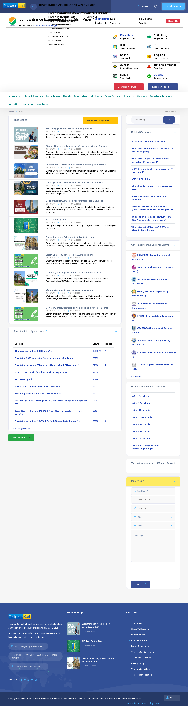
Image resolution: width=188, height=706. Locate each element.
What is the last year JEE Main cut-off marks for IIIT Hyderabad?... (48, 365)
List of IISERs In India (141, 417)
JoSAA (158, 74)
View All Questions (21, 429)
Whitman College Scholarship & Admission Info (69, 290)
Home (45, 6)
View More (136, 376)
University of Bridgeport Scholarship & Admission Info (73, 272)
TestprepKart (136, 623)
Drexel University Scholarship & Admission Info (70, 237)
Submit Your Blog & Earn (98, 121)
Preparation (26, 104)
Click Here (126, 35)
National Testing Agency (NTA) (47, 26)
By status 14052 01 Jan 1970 (63, 275)
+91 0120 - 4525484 (31, 666)
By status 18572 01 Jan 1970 (63, 258)
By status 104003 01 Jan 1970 (63, 240)
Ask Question (173, 6)
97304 (95, 372)
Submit (141, 584)
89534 (95, 411)
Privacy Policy (136, 663)
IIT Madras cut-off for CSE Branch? (149, 141)
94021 (95, 393)
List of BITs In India (140, 424)
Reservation (81, 96)
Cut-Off (12, 104)
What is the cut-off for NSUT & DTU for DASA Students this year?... (47, 421)
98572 (95, 358)
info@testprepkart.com (31, 646)
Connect (113, 6)
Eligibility (128, 96)
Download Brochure (127, 87)
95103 (95, 386)
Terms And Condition (140, 658)
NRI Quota (97, 6)
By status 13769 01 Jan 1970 (63, 311)
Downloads (42, 104)
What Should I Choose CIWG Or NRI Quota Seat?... (39, 386)
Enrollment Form (138, 640)
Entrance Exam (78, 6)
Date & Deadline (34, 96)
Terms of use (133, 703)
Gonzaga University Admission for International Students (74, 182)
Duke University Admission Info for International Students (75, 201)
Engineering (102, 18)
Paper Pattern (113, 96)
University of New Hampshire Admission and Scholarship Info (77, 308)
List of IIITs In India (140, 410)
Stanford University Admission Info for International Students (76, 146)
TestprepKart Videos (139, 669)
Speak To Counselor (139, 629)
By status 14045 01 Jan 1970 (63, 293)
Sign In (143, 6)
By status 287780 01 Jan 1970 (63, 204)
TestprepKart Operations (141, 652)
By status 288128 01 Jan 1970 (63, 185)
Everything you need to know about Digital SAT (69, 128)
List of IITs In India (140, 396)
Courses (59, 6)
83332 (95, 421)
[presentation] (150, 568)
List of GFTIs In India (141, 438)
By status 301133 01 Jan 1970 (63, 149)
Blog (158, 703)
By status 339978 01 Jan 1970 (63, 131)
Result (67, 96)
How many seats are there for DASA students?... (39, 393)
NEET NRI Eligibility (140, 179)
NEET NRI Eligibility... (25, 379)
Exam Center (53, 96)
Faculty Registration (139, 646)
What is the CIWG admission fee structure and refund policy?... (46, 358)
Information (15, 96)
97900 (95, 365)
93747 (95, 401)
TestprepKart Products (140, 675)
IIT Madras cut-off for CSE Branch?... (33, 351)
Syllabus (142, 96)
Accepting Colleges (161, 96)
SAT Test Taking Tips (56, 219)
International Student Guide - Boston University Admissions (76, 164)
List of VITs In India (140, 431)
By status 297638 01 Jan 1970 (63, 168)
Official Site (173, 21)
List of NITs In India (140, 403)
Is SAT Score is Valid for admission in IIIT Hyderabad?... (43, 372)
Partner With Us (137, 635)
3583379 (97, 351)
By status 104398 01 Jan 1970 (63, 222)
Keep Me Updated (160, 87)
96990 (95, 379)
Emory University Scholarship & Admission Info (69, 255)
